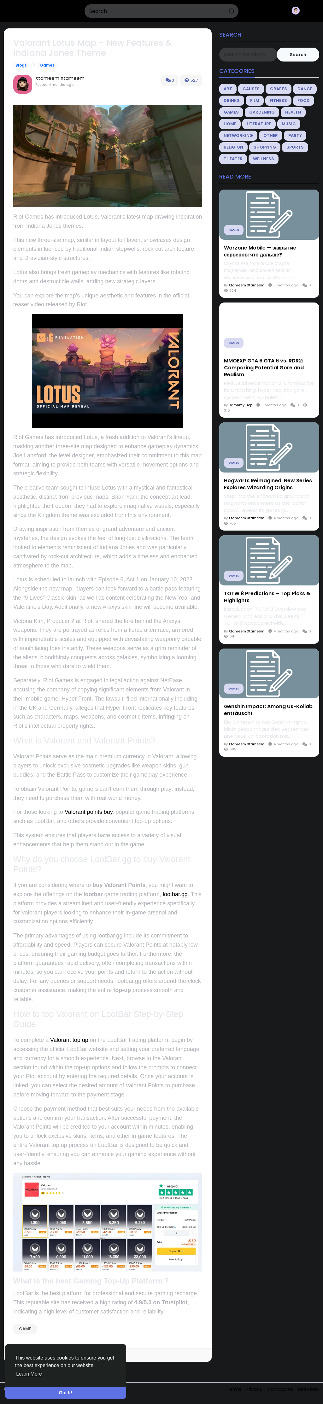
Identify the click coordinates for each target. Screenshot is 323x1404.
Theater (233, 159)
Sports (295, 147)
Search (298, 54)
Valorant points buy (88, 812)
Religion (233, 147)
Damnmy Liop (240, 405)
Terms (234, 1389)
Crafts (278, 89)
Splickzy (25, 11)
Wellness (263, 159)
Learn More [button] (29, 1374)
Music (289, 124)
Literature (259, 124)
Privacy (254, 1389)
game (25, 1329)
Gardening (262, 112)
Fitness (278, 100)
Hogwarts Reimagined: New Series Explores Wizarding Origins (268, 484)
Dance (304, 89)
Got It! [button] (65, 1392)
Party (295, 135)
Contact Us (281, 1389)
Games (47, 65)
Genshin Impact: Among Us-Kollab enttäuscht (268, 710)
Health (293, 112)
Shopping (265, 147)
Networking (238, 135)
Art (228, 89)
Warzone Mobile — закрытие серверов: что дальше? (260, 251)
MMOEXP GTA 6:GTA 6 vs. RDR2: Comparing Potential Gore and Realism (264, 367)
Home (230, 124)
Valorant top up (69, 1040)
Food (303, 100)
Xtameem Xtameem (60, 78)
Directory (308, 1389)
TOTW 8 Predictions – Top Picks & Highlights (267, 597)
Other (270, 135)
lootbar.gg (175, 894)
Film (254, 100)
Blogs (21, 65)
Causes (251, 89)
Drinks (232, 100)
